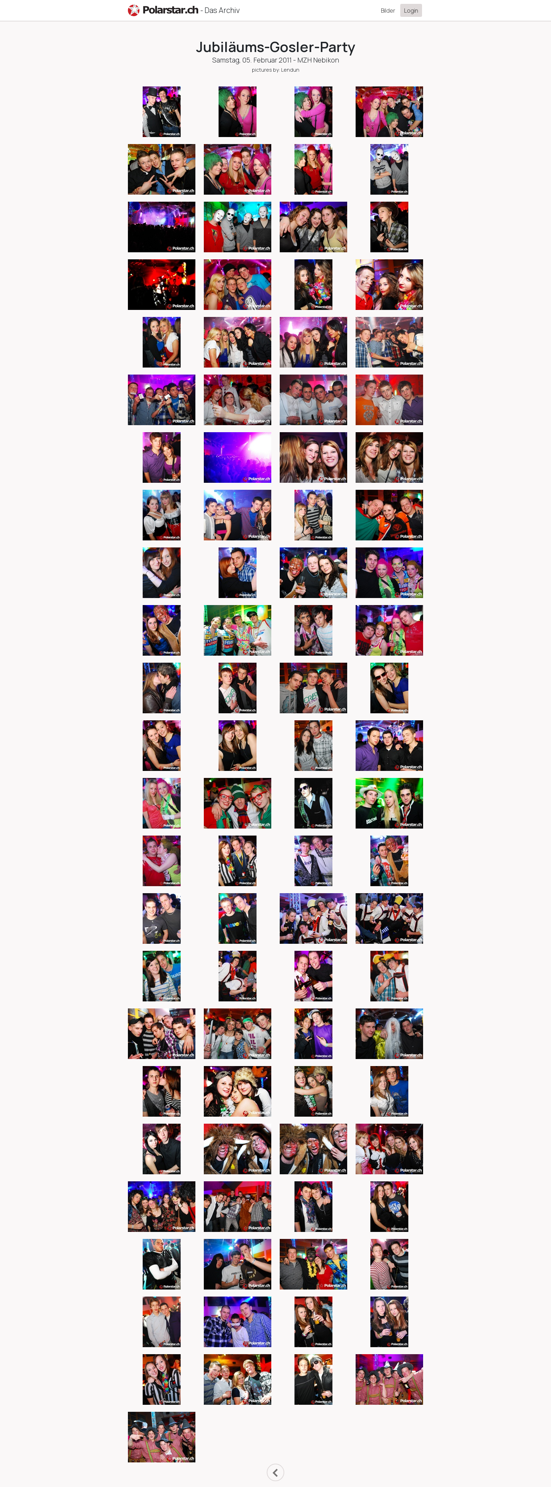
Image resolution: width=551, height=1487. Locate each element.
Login (411, 10)
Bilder (388, 10)
